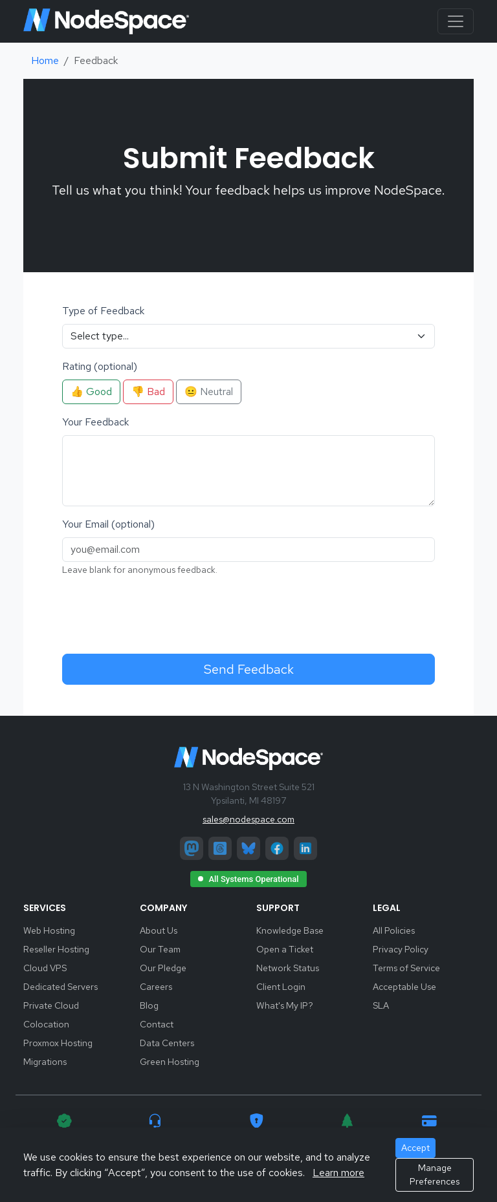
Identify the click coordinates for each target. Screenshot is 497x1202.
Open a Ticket (284, 949)
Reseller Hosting (56, 949)
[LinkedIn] (305, 848)
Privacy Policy (400, 949)
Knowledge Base (290, 930)
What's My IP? (284, 1005)
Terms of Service (406, 968)
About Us (158, 930)
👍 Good (91, 391)
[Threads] (220, 848)
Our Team (160, 949)
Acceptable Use (404, 987)
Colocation (46, 1024)
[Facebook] (277, 848)
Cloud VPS (45, 968)
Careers (156, 987)
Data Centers (167, 1043)
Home (45, 60)
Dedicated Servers (60, 987)
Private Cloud (51, 1005)
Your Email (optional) (108, 524)
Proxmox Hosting (58, 1043)
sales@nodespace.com (248, 819)
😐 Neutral (208, 391)
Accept (415, 1148)
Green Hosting (169, 1062)
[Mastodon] (191, 848)
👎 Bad (148, 391)
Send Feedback (249, 669)
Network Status (287, 968)
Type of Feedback (103, 310)
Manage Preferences (434, 1174)
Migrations (45, 1062)
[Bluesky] (248, 848)
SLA (381, 1005)
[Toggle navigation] (455, 21)
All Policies (394, 930)
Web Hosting (49, 930)
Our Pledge (163, 968)
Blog (149, 1005)
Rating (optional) (99, 366)
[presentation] (160, 613)
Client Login (280, 987)
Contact (156, 1024)
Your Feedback (95, 422)
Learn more (338, 1172)
